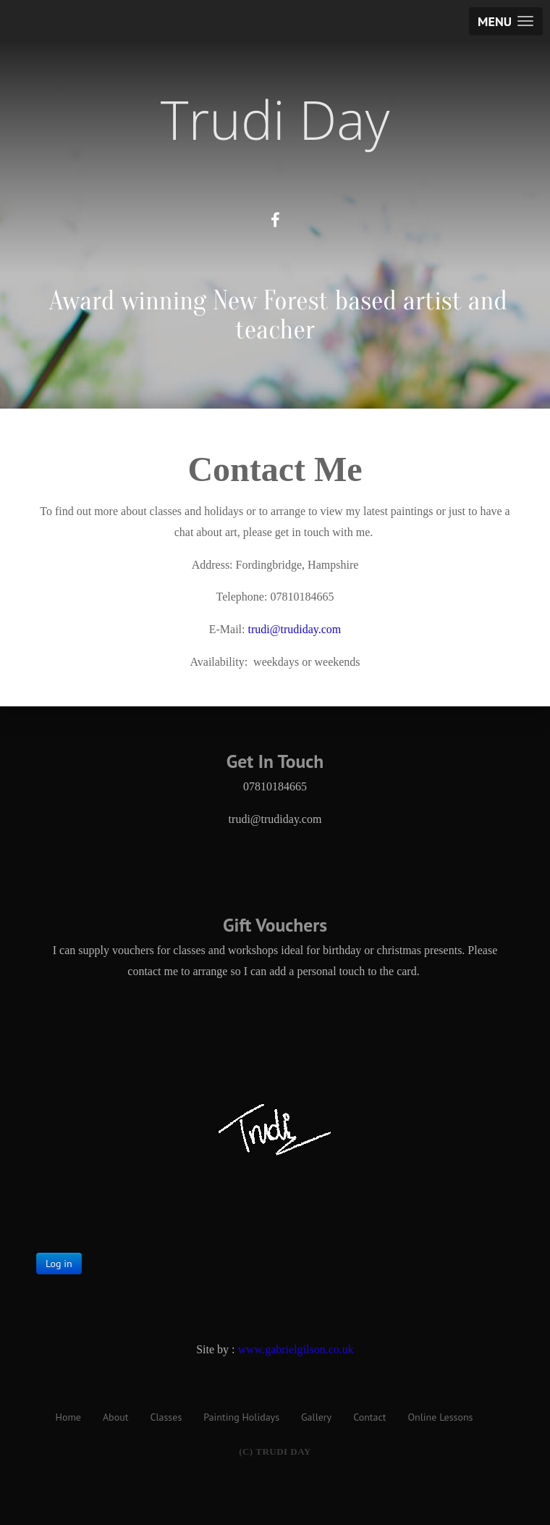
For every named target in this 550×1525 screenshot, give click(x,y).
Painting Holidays (241, 1417)
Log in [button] (59, 1263)
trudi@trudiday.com (294, 629)
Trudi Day (275, 119)
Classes (166, 1417)
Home (68, 1417)
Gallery (316, 1417)
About (116, 1417)
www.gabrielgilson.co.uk (296, 1349)
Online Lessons (440, 1417)
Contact (369, 1417)
